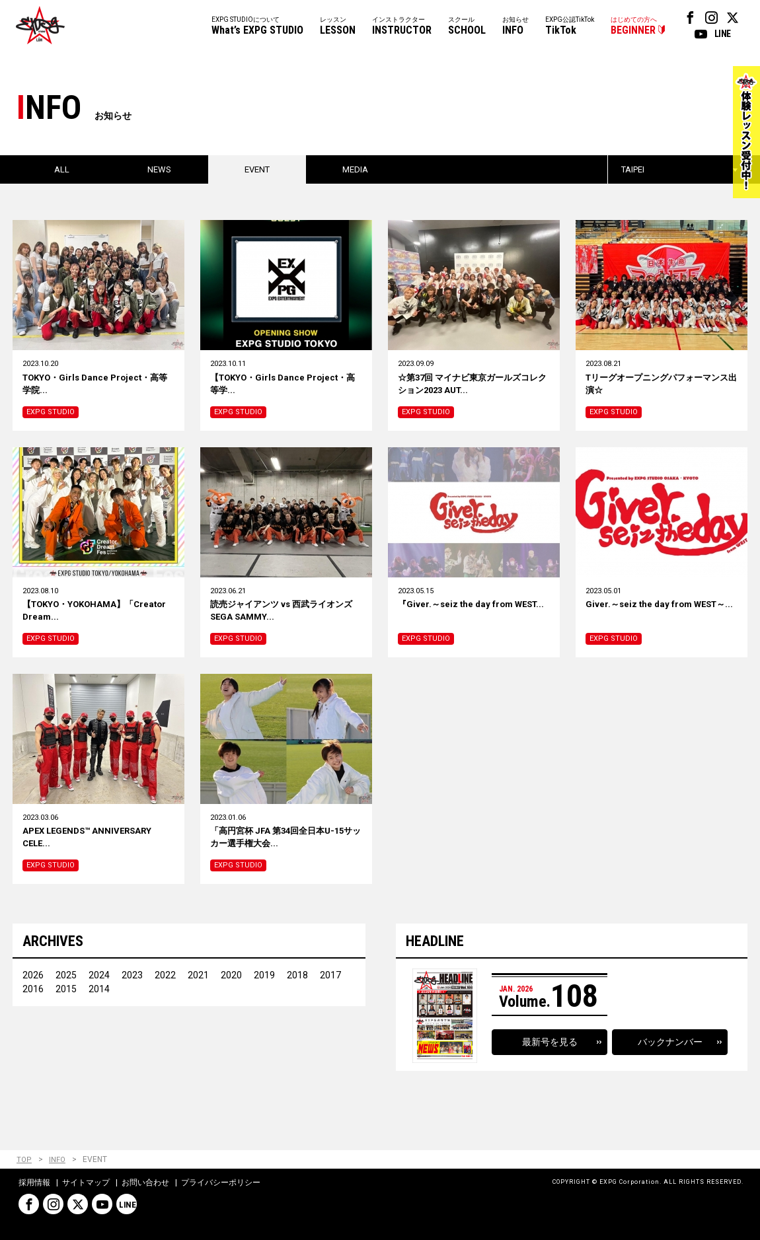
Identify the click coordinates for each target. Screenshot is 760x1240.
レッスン (338, 27)
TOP (24, 1159)
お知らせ (515, 27)
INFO (57, 1159)
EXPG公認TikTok (569, 27)
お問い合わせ (145, 1183)
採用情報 (34, 1183)
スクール (467, 27)
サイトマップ (86, 1183)
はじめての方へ (634, 27)
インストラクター (402, 27)
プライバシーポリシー (220, 1183)
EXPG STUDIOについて (257, 27)
